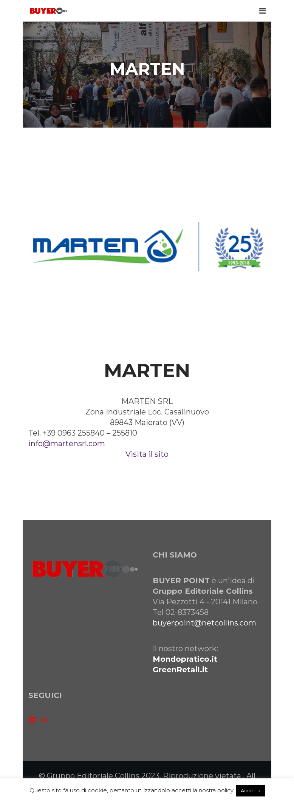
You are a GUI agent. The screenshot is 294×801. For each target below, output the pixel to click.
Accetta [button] (250, 790)
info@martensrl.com (66, 443)
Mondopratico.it (185, 659)
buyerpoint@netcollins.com (204, 622)
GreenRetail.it (180, 669)
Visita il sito (147, 454)
